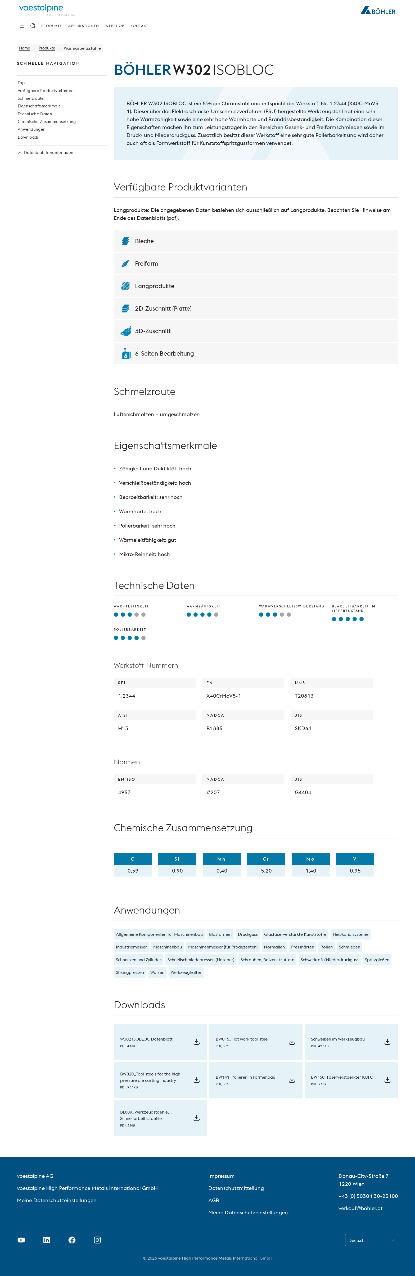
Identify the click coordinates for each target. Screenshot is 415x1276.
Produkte (51, 26)
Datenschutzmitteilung (236, 1188)
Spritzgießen (377, 959)
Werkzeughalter (186, 972)
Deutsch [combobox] (356, 1240)
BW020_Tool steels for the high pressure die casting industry (150, 1077)
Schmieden (349, 947)
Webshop (114, 26)
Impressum (221, 1176)
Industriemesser (131, 947)
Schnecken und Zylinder (138, 959)
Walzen (157, 972)
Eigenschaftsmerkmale (39, 109)
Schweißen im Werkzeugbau (338, 1039)
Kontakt (139, 26)
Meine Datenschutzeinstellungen (57, 1200)
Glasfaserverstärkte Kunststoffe (295, 934)
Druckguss (248, 934)
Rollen (327, 947)
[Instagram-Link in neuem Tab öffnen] (97, 1240)
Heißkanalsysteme (350, 934)
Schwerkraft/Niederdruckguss (330, 959)
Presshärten (302, 947)
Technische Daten (34, 118)
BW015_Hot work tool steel (242, 1039)
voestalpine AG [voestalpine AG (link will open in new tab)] (35, 1176)
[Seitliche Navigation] (22, 25)
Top (20, 84)
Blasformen (220, 934)
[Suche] (33, 25)
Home (25, 48)
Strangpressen (130, 972)
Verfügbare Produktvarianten (46, 92)
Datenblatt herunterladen (45, 160)
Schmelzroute (30, 101)
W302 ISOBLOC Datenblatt (146, 1039)
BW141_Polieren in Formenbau (245, 1077)
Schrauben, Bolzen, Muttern (267, 959)
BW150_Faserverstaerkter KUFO (342, 1077)
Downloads (28, 143)
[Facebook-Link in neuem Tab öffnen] (72, 1240)
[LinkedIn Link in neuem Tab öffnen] (46, 1240)
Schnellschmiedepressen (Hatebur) (201, 959)
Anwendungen (31, 135)
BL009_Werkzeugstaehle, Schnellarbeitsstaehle (144, 1115)
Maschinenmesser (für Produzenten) (223, 947)
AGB (213, 1200)
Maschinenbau (167, 947)
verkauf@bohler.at (360, 1208)
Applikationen (83, 26)
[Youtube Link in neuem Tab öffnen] (21, 1240)
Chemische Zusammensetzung (46, 126)
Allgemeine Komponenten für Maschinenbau (159, 934)
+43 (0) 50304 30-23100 (368, 1196)
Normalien (274, 947)
